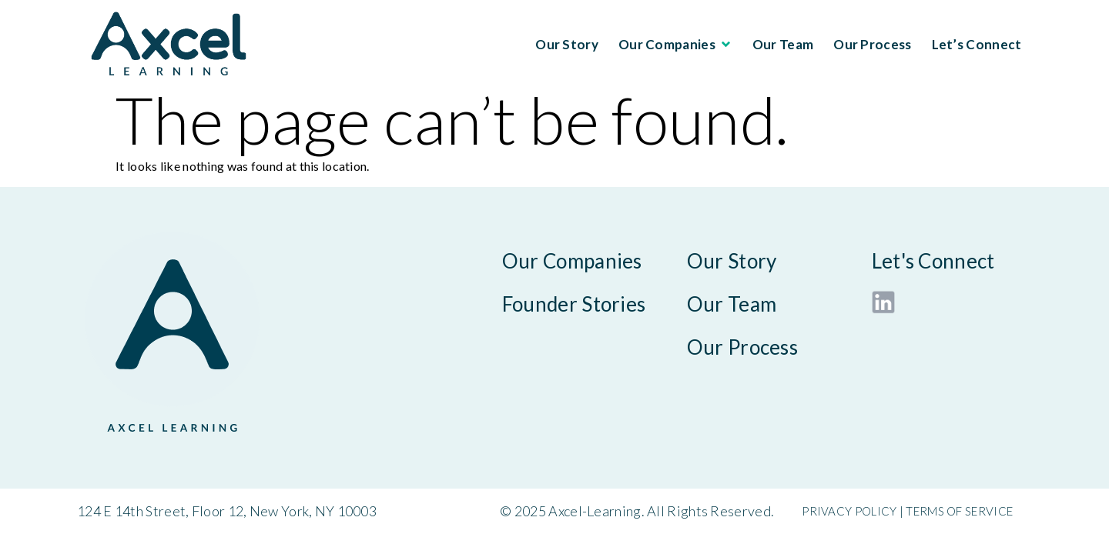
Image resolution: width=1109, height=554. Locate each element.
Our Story (566, 44)
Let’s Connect (977, 44)
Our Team (782, 44)
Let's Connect (933, 261)
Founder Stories (574, 304)
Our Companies (675, 44)
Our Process (872, 44)
